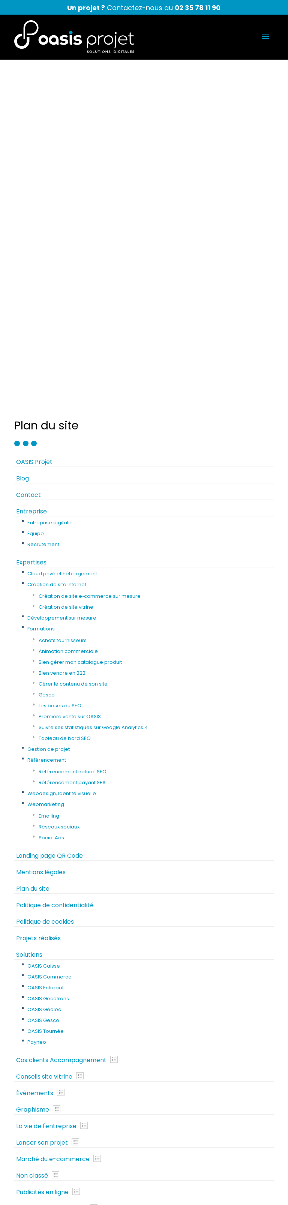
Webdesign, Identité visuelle (61, 444)
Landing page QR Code (49, 506)
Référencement (46, 410)
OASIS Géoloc (44, 660)
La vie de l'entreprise (46, 777)
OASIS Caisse (43, 616)
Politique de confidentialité (55, 556)
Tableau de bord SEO (65, 389)
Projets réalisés (38, 589)
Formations (41, 279)
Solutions (29, 605)
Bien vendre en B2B (62, 323)
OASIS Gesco (43, 671)
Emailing (49, 466)
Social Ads (51, 488)
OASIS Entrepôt (45, 638)
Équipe (35, 184)
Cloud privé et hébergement (62, 224)
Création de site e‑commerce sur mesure (89, 247)
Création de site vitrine (66, 257)
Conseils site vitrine (44, 727)
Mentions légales (41, 523)
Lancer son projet (42, 793)
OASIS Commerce (49, 627)
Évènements (34, 744)
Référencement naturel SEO (72, 422)
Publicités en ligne (42, 843)
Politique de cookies (45, 572)
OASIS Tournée (45, 682)
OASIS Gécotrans (48, 649)
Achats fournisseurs (63, 291)
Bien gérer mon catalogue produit (80, 313)
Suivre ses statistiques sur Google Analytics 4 (93, 378)
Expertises (31, 213)
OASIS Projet (34, 112)
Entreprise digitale (49, 173)
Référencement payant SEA (72, 433)
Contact (28, 145)
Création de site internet (56, 235)
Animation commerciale (68, 302)
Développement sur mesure (61, 268)
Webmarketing (45, 455)
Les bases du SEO (60, 356)
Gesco (47, 345)
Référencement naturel (51, 859)
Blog (22, 129)
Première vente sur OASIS (70, 367)
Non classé (32, 826)
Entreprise (31, 162)
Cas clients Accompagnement (61, 711)
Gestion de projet (48, 400)
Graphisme (32, 760)
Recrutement (43, 195)
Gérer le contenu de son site (73, 334)
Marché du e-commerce (53, 810)
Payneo (36, 692)
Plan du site (33, 539)
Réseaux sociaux (59, 477)
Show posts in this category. (113, 710)
